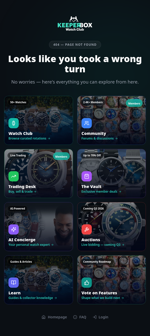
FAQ (79, 317)
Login (100, 317)
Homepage (54, 317)
